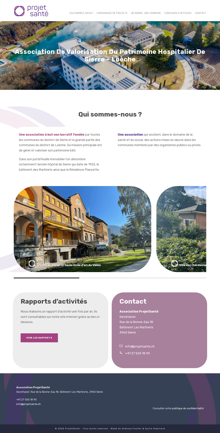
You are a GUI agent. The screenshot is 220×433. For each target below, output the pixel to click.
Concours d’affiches (178, 13)
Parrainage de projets (112, 13)
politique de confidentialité (188, 408)
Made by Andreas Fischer (126, 428)
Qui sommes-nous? (81, 13)
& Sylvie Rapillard (153, 428)
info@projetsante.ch (28, 404)
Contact (200, 13)
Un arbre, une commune (146, 13)
